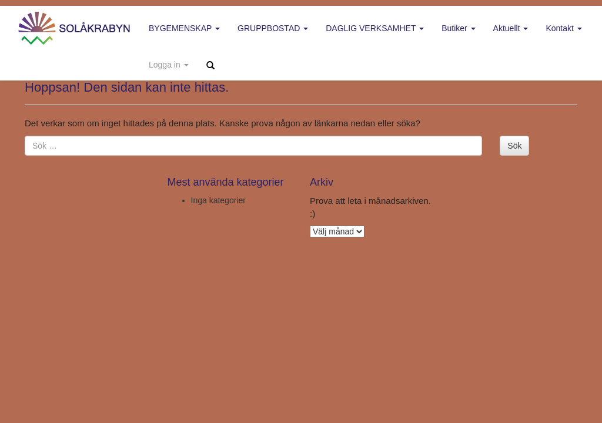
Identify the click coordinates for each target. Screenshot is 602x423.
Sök (514, 145)
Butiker (458, 28)
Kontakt (563, 28)
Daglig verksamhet (375, 28)
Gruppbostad (273, 28)
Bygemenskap (184, 28)
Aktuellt (511, 28)
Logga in (169, 64)
